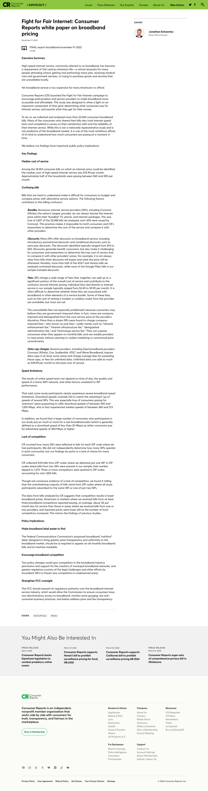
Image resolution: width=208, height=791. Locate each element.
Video (169, 722)
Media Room (143, 719)
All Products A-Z (116, 736)
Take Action (177, 5)
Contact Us (143, 748)
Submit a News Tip (147, 759)
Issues (88, 5)
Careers (141, 715)
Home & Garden (116, 729)
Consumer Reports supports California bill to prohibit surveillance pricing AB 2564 (123, 655)
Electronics (114, 722)
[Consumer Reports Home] (33, 696)
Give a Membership (34, 731)
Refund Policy (61, 781)
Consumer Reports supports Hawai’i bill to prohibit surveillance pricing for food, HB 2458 (81, 657)
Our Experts (127, 5)
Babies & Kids (115, 715)
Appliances (114, 712)
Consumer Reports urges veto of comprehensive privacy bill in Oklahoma (167, 658)
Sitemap (111, 781)
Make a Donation (146, 726)
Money (111, 733)
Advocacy (142, 722)
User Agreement (45, 781)
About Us (158, 5)
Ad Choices (76, 781)
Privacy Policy (28, 781)
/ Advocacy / (36, 5)
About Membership (147, 755)
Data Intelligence (117, 752)
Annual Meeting (145, 733)
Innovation (113, 755)
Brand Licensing (116, 748)
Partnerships (115, 759)
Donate (143, 5)
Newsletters (172, 719)
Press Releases (106, 5)
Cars (110, 719)
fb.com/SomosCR (175, 729)
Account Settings (146, 752)
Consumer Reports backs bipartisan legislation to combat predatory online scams (37, 660)
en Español (171, 726)
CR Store (170, 715)
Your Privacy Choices (94, 781)
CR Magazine (173, 712)
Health (111, 726)
